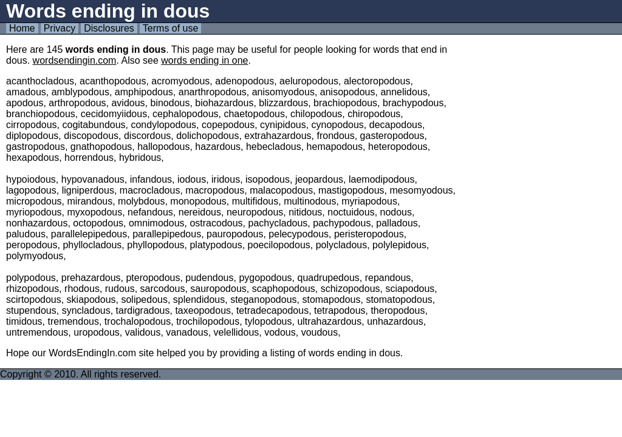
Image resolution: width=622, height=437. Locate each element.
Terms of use (171, 28)
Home (22, 28)
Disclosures (109, 28)
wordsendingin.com (75, 60)
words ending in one (204, 60)
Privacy (59, 28)
